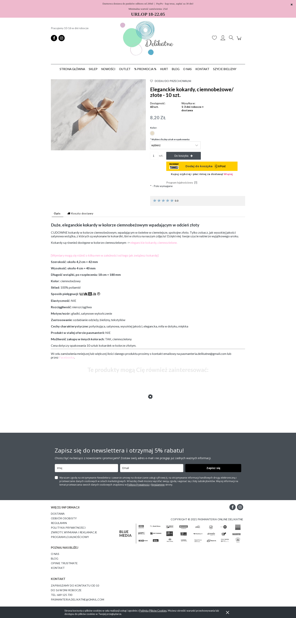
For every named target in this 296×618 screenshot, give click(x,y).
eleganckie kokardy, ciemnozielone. (153, 242)
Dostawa (58, 513)
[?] (195, 182)
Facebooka (66, 357)
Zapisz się (213, 468)
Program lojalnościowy (70, 537)
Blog (54, 558)
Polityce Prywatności (138, 484)
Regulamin (59, 523)
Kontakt (58, 567)
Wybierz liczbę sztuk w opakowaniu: (170, 139)
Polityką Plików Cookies (153, 610)
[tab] (57, 213)
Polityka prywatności (68, 527)
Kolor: (153, 127)
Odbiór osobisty (64, 518)
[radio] (152, 133)
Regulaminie (158, 484)
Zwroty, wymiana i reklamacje (74, 532)
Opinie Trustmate (64, 563)
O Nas (55, 553)
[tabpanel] (148, 290)
